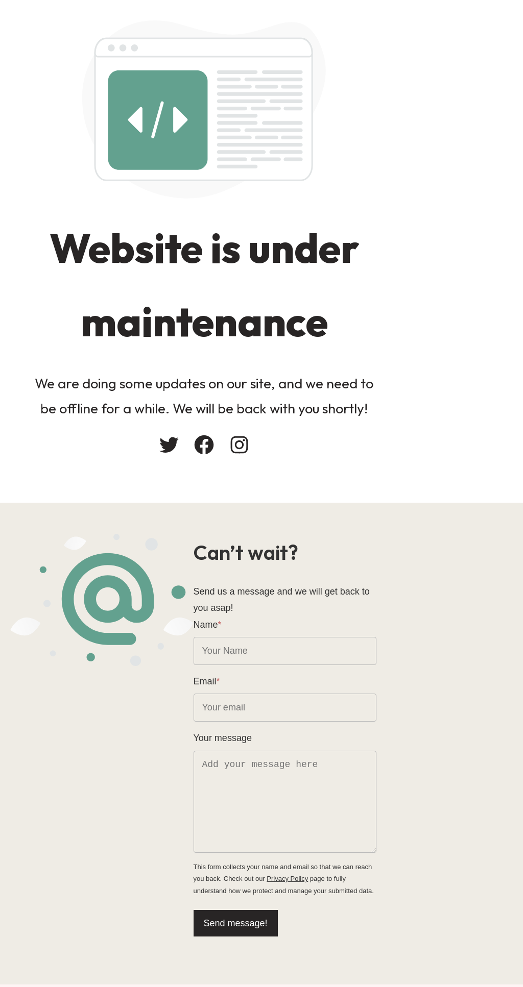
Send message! (304, 916)
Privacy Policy (293, 871)
